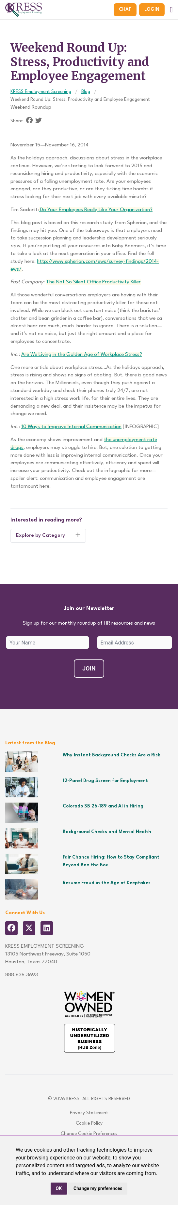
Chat (125, 9)
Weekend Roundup (30, 107)
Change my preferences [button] (97, 1188)
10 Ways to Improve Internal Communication (71, 426)
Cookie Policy (89, 1123)
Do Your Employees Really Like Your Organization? (96, 209)
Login (151, 9)
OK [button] (59, 1188)
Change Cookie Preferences (89, 1133)
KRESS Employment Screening (40, 91)
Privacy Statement (89, 1113)
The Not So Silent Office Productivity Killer (93, 282)
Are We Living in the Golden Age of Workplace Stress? (81, 354)
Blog (85, 91)
